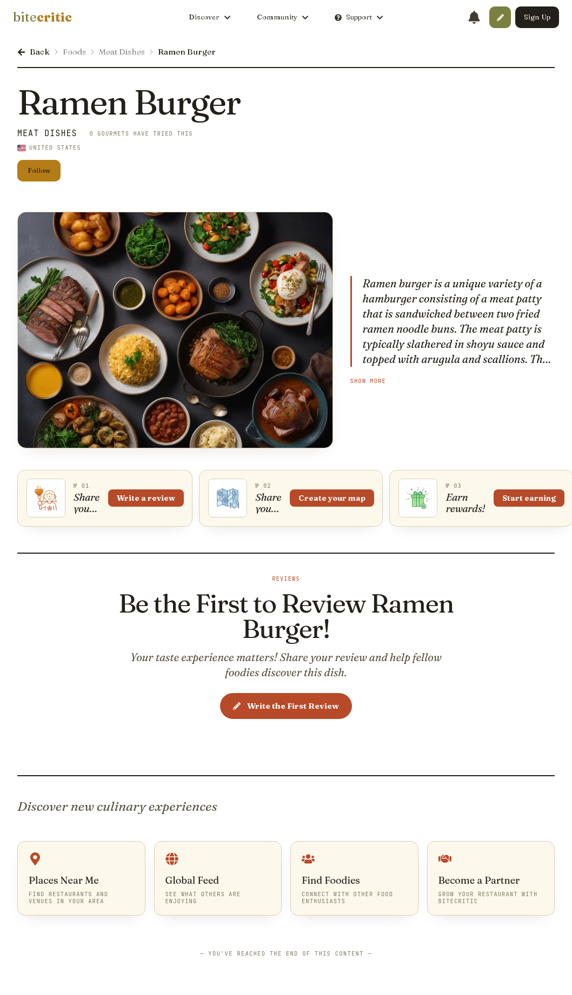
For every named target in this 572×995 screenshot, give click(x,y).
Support (359, 16)
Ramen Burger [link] (187, 51)
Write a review (146, 498)
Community (283, 16)
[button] (500, 17)
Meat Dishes (122, 51)
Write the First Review (286, 706)
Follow (39, 170)
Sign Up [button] (537, 16)
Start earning (531, 498)
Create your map (333, 498)
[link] (42, 17)
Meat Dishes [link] (47, 133)
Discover (210, 16)
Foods (74, 51)
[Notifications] (474, 17)
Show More (368, 381)
